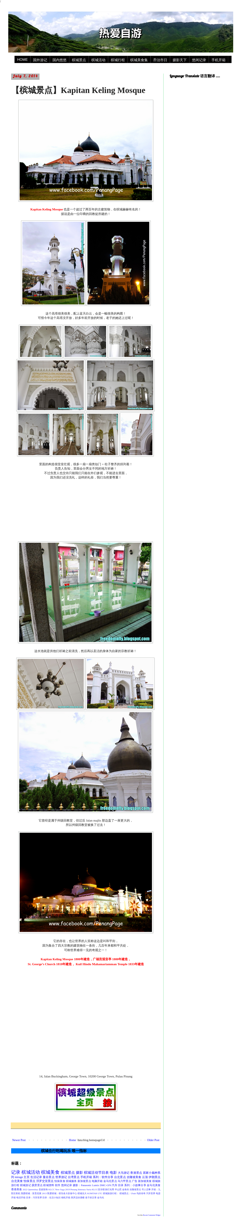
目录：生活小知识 (51, 1197)
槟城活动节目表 (96, 1173)
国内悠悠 (60, 60)
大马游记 (124, 1172)
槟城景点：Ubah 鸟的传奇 (132, 1193)
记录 (15, 1172)
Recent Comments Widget (151, 1215)
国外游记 (40, 60)
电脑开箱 (97, 1181)
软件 (57, 1185)
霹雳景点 (37, 1185)
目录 (120, 1185)
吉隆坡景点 (135, 1189)
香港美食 (16, 1189)
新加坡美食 (145, 1181)
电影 (113, 1173)
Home (72, 1140)
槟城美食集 (139, 60)
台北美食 (17, 1181)
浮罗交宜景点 (45, 1181)
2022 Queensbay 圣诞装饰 (35, 1189)
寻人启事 (146, 1189)
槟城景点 (79, 60)
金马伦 (100, 1197)
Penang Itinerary (78, 1189)
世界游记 (61, 1177)
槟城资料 (48, 1185)
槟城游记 (25, 1185)
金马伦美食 (153, 1185)
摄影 (79, 1173)
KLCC (51, 1189)
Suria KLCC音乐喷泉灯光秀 (100, 1189)
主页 (26, 1177)
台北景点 (120, 1177)
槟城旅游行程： (111, 1193)
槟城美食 (50, 1172)
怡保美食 (59, 1181)
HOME (22, 60)
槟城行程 (118, 60)
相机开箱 (65, 1197)
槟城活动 (98, 60)
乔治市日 (160, 60)
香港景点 (136, 1172)
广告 (134, 1181)
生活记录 (36, 1177)
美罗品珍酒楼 (78, 1197)
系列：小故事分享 (135, 1185)
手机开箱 (218, 60)
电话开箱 (20, 1197)
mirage (19, 1177)
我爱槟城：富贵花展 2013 (34, 1193)
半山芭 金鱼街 (122, 1189)
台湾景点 (74, 1177)
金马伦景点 (110, 1181)
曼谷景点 (49, 1177)
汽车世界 (150, 1193)
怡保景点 (29, 1181)
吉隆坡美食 (134, 1177)
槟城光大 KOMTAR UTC (90, 1193)
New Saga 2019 (62, 1189)
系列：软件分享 (103, 1177)
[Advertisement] (86, 510)
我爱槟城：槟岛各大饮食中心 (62, 1193)
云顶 (145, 1177)
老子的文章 (91, 1197)
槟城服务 (71, 1181)
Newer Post (19, 1140)
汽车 (114, 1185)
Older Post (153, 1140)
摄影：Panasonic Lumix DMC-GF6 (92, 1185)
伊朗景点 (154, 1177)
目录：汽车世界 (34, 1197)
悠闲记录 (199, 60)
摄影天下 (180, 60)
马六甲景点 (124, 1181)
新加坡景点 (84, 1181)
